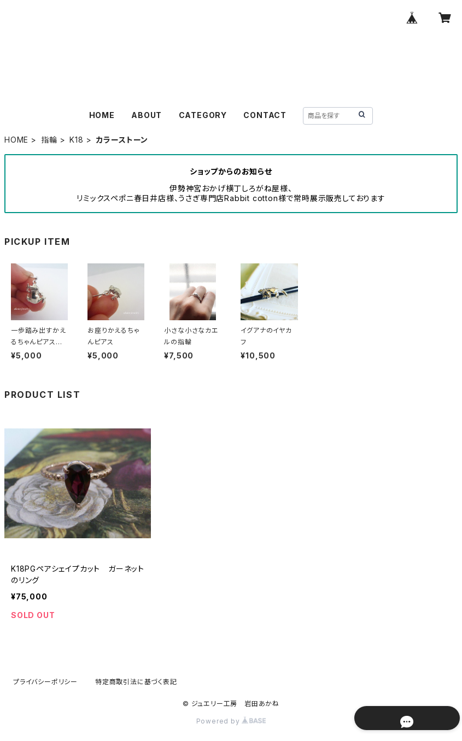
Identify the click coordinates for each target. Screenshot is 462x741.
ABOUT (146, 115)
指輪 (49, 139)
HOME (102, 115)
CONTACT (264, 115)
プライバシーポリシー (45, 682)
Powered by (231, 721)
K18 (76, 139)
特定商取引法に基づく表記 (136, 682)
